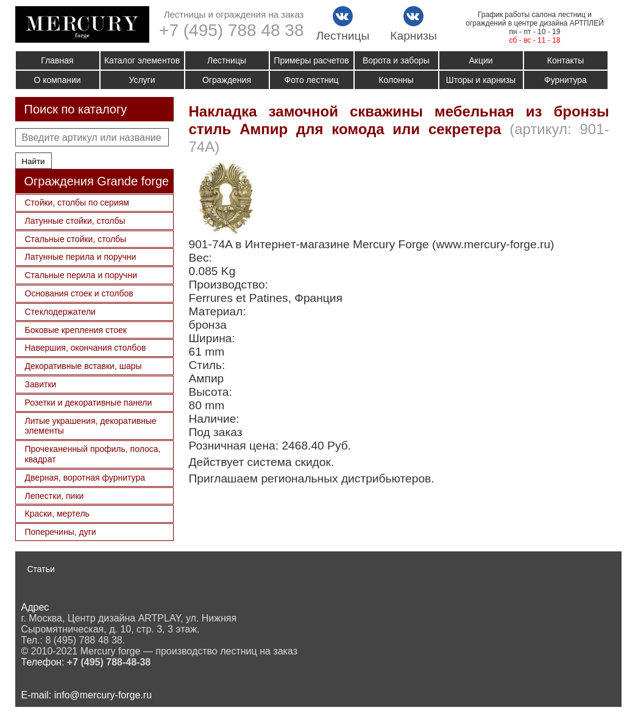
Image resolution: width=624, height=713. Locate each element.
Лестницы (226, 60)
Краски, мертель (57, 513)
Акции (480, 60)
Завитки (41, 384)
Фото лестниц (312, 80)
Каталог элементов (142, 60)
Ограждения (226, 80)
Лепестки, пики (54, 496)
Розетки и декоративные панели (88, 402)
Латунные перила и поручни (80, 257)
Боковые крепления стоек (76, 330)
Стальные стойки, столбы (76, 239)
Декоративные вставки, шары (83, 366)
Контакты (565, 60)
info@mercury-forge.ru (103, 695)
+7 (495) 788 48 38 (231, 30)
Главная (57, 60)
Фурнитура (565, 80)
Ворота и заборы (396, 60)
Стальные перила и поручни (81, 275)
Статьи (41, 569)
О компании (57, 80)
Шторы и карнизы (481, 80)
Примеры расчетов (311, 60)
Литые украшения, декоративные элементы (91, 426)
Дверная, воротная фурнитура (85, 477)
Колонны (395, 80)
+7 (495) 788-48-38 (109, 662)
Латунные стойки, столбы (75, 221)
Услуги (142, 80)
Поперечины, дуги (60, 532)
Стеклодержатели (60, 312)
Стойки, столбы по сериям (77, 202)
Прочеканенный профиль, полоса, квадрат (93, 454)
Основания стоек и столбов (79, 293)
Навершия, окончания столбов (85, 348)
